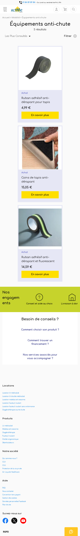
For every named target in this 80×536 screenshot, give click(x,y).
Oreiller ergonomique (10, 439)
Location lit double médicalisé (13, 396)
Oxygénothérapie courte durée (13, 410)
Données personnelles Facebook (14, 501)
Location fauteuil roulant (11, 403)
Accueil (6, 18)
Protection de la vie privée (12, 468)
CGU (4, 465)
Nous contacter (8, 491)
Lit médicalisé (7, 426)
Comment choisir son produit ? (40, 329)
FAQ (3, 488)
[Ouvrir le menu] (5, 9)
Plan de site (6, 505)
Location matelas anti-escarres (13, 399)
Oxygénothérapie (8, 432)
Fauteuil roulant (8, 436)
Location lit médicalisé (10, 393)
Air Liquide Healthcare (10, 472)
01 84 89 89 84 (27, 2)
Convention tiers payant (11, 495)
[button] (5, 532)
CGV (4, 462)
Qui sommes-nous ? (9, 458)
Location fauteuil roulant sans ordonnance (18, 406)
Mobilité (16, 18)
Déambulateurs (8, 442)
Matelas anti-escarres (10, 429)
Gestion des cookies (9, 498)
